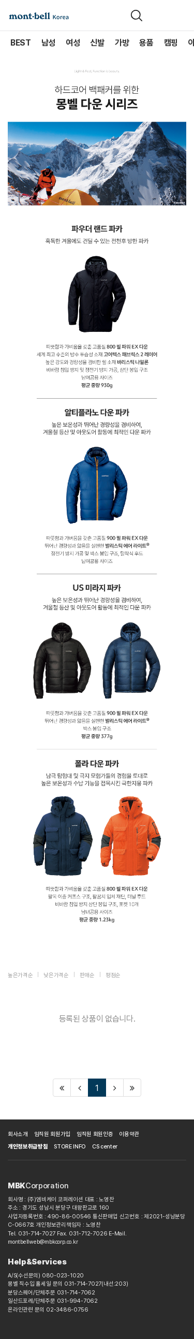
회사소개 (18, 1134)
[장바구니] (159, 15)
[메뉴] (180, 15)
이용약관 (129, 1134)
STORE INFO (70, 1146)
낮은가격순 (55, 975)
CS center (104, 1146)
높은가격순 (20, 975)
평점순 (113, 975)
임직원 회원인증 (95, 1134)
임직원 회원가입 (52, 1134)
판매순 (87, 975)
